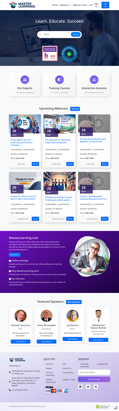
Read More (14, 254)
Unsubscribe (102, 364)
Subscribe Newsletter (84, 365)
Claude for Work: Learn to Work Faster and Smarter (23, 197)
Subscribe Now (94, 379)
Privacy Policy (68, 372)
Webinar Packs (80, 5)
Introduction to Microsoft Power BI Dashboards (57, 141)
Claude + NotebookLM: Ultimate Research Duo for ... (94, 198)
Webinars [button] (64, 5)
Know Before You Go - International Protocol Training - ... (21, 142)
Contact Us (67, 368)
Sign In (96, 5)
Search (76, 34)
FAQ (64, 364)
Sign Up (105, 5)
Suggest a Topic (69, 379)
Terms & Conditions (50, 373)
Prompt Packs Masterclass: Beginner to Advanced (93, 140)
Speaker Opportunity (51, 380)
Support (49, 368)
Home (55, 5)
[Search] (54, 34)
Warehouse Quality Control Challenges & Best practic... (58, 198)
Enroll (35, 164)
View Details (21, 341)
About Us (49, 364)
